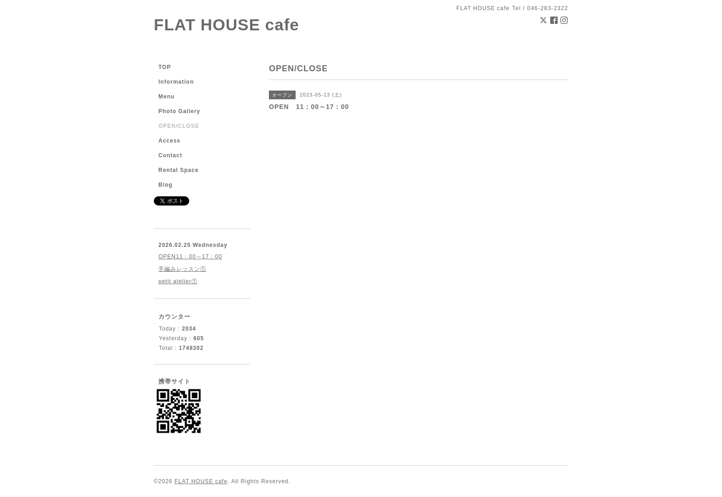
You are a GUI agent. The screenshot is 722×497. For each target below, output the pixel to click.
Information (176, 82)
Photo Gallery (179, 111)
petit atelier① (178, 281)
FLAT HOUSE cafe (226, 25)
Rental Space (178, 170)
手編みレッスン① (182, 269)
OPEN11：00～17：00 (190, 256)
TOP (164, 67)
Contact (170, 155)
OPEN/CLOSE (178, 126)
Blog (165, 185)
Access (169, 140)
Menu (166, 96)
